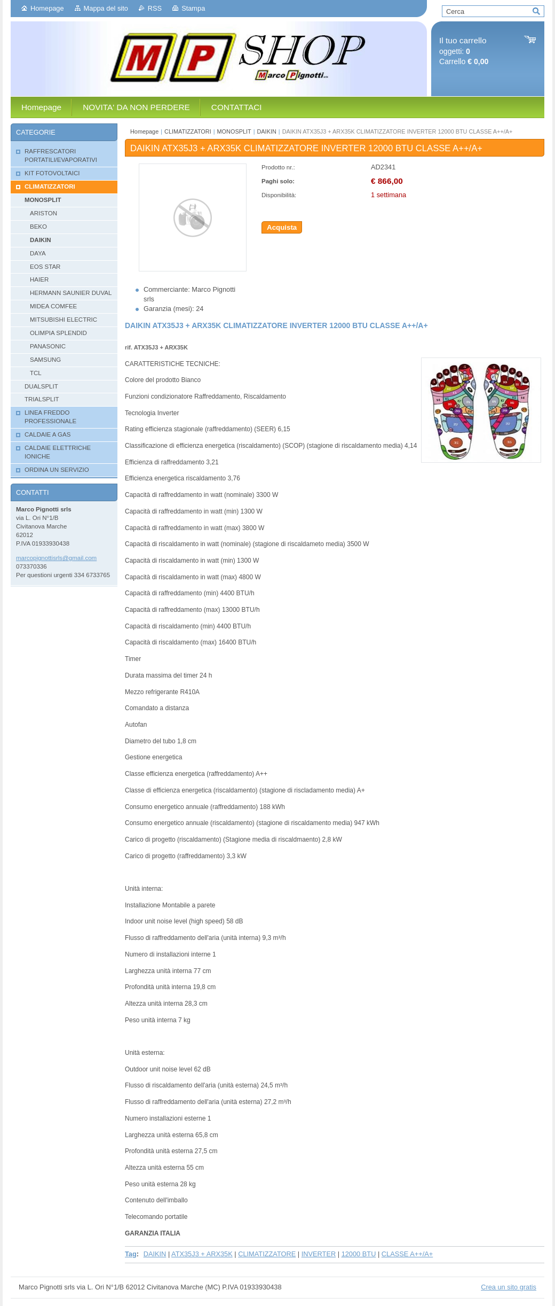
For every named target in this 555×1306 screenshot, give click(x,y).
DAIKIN (266, 131)
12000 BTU (359, 1254)
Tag (131, 1254)
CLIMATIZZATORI (187, 131)
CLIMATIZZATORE (267, 1254)
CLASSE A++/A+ (407, 1254)
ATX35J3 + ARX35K (202, 1254)
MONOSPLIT (234, 131)
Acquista (282, 227)
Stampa (193, 8)
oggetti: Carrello (463, 51)
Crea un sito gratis (508, 1287)
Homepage (47, 8)
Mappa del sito (106, 8)
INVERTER (319, 1254)
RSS (155, 8)
